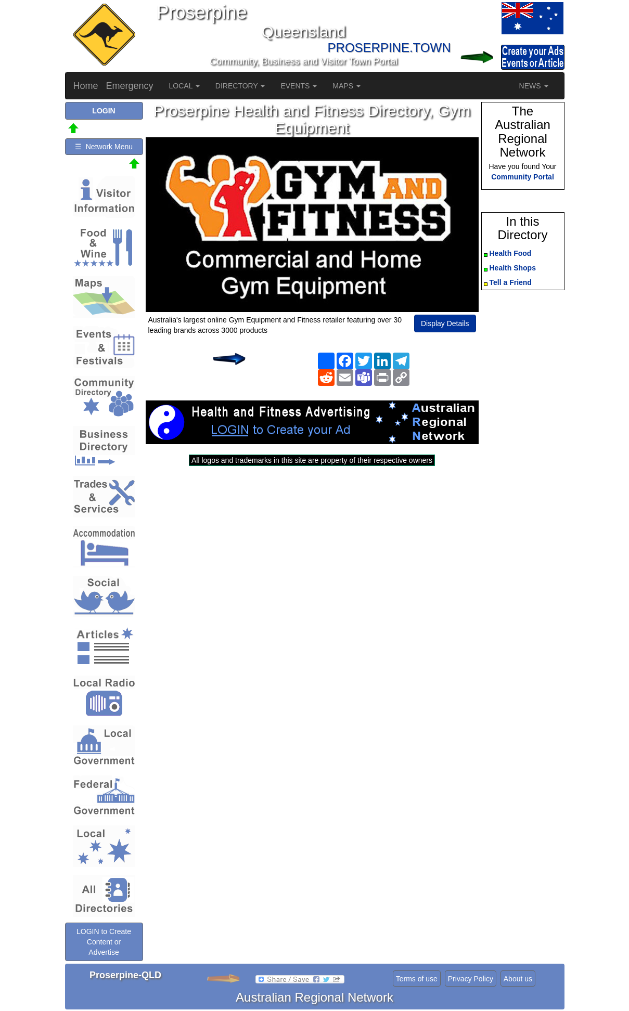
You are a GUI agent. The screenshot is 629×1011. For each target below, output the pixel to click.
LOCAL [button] (184, 86)
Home (85, 86)
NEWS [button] (533, 86)
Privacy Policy (470, 979)
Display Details (445, 323)
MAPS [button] (346, 86)
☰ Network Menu (104, 146)
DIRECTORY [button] (240, 86)
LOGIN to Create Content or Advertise (103, 941)
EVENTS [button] (298, 86)
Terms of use (417, 979)
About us (518, 979)
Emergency (129, 86)
